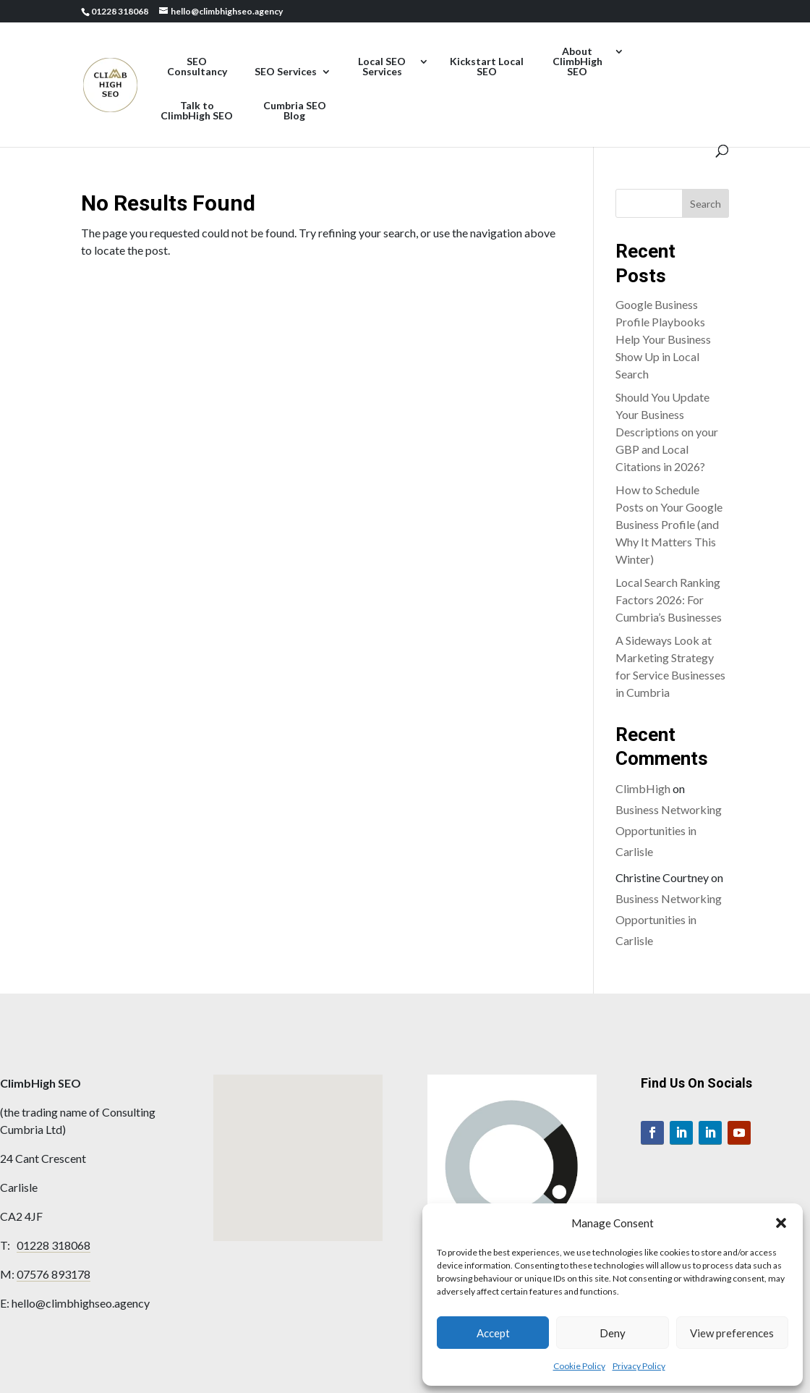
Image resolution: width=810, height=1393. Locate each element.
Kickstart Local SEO (487, 66)
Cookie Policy (579, 1365)
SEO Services (286, 72)
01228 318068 (53, 1245)
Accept (493, 1332)
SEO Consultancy (197, 66)
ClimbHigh (642, 788)
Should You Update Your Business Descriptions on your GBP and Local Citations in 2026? (666, 431)
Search (705, 204)
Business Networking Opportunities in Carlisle (668, 830)
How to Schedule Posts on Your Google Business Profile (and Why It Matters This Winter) (668, 524)
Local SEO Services (382, 66)
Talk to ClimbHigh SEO (197, 111)
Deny (613, 1332)
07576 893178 (53, 1274)
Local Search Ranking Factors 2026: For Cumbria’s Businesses (668, 599)
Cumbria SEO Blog (294, 111)
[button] (781, 1223)
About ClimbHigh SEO (577, 61)
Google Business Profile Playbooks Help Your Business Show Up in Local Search (663, 339)
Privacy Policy (639, 1365)
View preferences (732, 1332)
